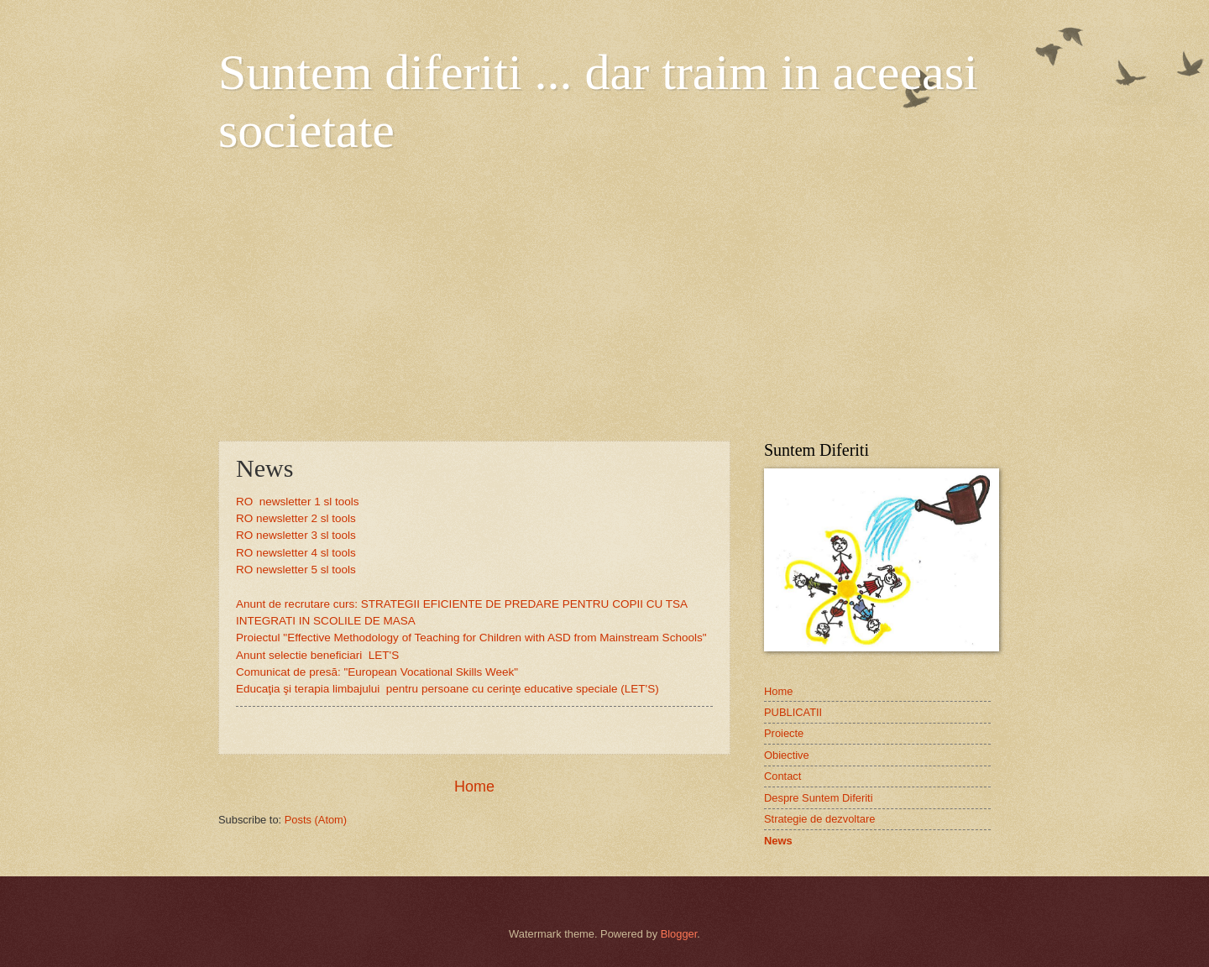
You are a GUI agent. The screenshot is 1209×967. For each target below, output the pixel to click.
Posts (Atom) (316, 819)
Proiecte (783, 733)
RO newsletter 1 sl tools (297, 501)
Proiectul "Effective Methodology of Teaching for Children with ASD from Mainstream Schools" (471, 637)
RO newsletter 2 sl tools (296, 518)
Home (474, 786)
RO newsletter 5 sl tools (296, 569)
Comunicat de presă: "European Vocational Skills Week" (377, 672)
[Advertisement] (604, 298)
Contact (782, 776)
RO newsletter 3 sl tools (296, 535)
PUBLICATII (793, 712)
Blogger (679, 934)
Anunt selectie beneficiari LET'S (317, 655)
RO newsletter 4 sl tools (296, 552)
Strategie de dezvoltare (819, 819)
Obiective (786, 755)
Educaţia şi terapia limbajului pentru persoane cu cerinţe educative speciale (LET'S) (447, 688)
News (778, 840)
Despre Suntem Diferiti (818, 798)
